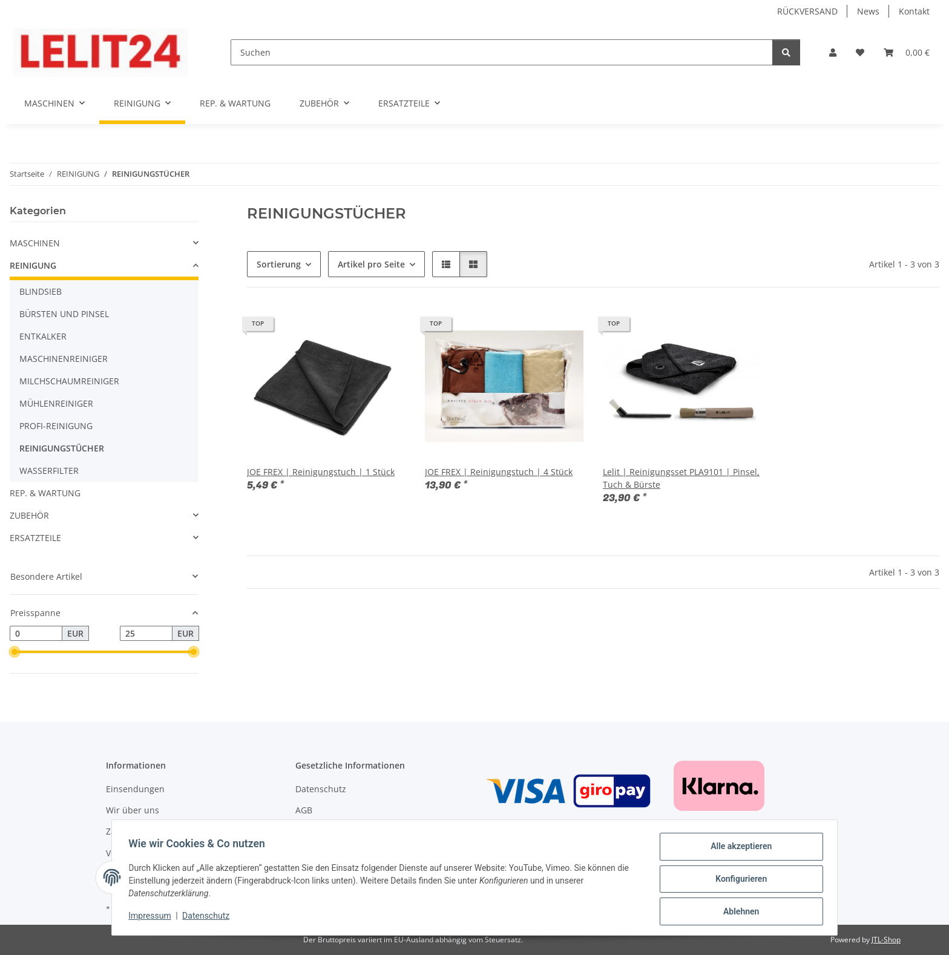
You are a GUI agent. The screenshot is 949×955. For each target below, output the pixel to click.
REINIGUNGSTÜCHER (61, 448)
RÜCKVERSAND (807, 11)
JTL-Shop (886, 939)
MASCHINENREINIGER (63, 358)
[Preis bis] (146, 634)
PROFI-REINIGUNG (56, 426)
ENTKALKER (43, 336)
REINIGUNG (33, 265)
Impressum (152, 917)
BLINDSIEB (40, 291)
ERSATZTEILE (35, 537)
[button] (832, 52)
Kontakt (914, 11)
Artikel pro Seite (371, 264)
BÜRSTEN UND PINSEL (64, 314)
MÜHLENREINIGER (56, 403)
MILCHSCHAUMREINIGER (69, 381)
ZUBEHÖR (29, 515)
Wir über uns (132, 810)
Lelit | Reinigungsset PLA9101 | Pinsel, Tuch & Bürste (681, 478)
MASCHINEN (35, 243)
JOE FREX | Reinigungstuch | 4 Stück (499, 472)
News (868, 11)
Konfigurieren (738, 880)
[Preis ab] (36, 634)
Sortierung (279, 264)
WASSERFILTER (49, 470)
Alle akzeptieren (738, 849)
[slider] (14, 652)
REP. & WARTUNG (45, 493)
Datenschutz (208, 917)
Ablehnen (738, 912)
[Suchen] (502, 52)
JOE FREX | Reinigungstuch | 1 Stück (321, 472)
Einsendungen (135, 789)
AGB (303, 810)
